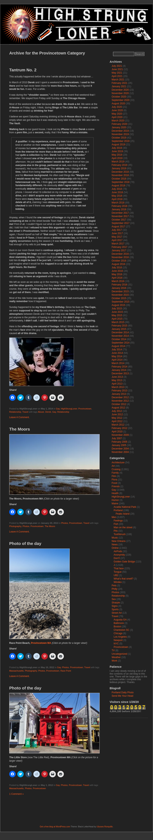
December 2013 (120, 373)
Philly (114, 589)
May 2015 (117, 315)
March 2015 (118, 322)
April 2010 (117, 431)
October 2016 (119, 260)
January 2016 (119, 288)
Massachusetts (16, 671)
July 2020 (117, 107)
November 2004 (120, 452)
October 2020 (119, 96)
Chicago (118, 633)
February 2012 (119, 428)
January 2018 (119, 209)
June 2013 (117, 376)
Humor (115, 500)
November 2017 (120, 216)
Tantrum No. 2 (23, 70)
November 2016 (120, 257)
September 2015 (121, 301)
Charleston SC (121, 630)
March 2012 (118, 424)
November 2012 (120, 400)
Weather (116, 657)
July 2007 (117, 438)
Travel (25, 412)
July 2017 (117, 230)
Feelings (118, 520)
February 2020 (119, 124)
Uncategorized (119, 653)
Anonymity (119, 554)
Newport (118, 640)
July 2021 (117, 66)
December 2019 (120, 130)
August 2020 (118, 103)
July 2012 (117, 411)
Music (115, 537)
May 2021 (117, 72)
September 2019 (121, 141)
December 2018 (120, 171)
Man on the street (123, 527)
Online (115, 548)
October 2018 (119, 178)
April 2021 (117, 76)
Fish (116, 524)
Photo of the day (25, 543)
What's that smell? (123, 578)
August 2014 (118, 346)
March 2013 (118, 387)
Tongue (117, 571)
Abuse (41, 412)
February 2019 (119, 165)
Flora (114, 479)
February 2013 (119, 390)
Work (114, 660)
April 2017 (117, 240)
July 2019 (117, 148)
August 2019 (118, 144)
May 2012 (117, 417)
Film (114, 476)
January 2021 (119, 86)
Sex (114, 599)
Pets (114, 585)
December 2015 (120, 291)
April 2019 (117, 158)
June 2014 (117, 353)
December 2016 (120, 253)
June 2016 (117, 271)
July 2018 (117, 189)
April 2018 (117, 199)
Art (113, 466)
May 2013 (117, 380)
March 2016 (118, 281)
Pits (116, 530)
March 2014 (118, 363)
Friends (116, 486)
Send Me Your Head (122, 695)
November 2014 (120, 335)
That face (119, 568)
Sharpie (116, 602)
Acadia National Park (125, 507)
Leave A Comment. (19, 417)
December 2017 (120, 212)
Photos (64, 523)
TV (113, 650)
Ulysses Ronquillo (105, 827)
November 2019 (120, 134)
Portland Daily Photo (123, 692)
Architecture (118, 462)
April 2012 (117, 421)
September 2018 (121, 182)
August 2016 (118, 264)
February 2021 (119, 83)
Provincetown (84, 408)
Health (115, 493)
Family (115, 472)
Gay (58, 408)
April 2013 (117, 383)
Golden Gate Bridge (124, 561)
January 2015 (119, 329)
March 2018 (118, 202)
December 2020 (120, 89)
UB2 (116, 575)
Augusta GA (120, 619)
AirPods (118, 551)
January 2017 (119, 250)
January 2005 (119, 445)
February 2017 (119, 247)
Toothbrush (119, 534)
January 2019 (119, 168)
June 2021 (117, 69)
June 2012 (117, 414)
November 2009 (120, 435)
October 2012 (119, 404)
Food (114, 483)
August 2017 (118, 226)
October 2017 (119, 219)
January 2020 (119, 127)
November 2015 (120, 294)
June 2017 (117, 233)
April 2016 (117, 277)
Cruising (116, 469)
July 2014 (117, 349)
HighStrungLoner (69, 408)
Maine (115, 503)
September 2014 (121, 342)
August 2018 (118, 185)
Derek (48, 412)
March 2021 (118, 79)
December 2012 (120, 397)
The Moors (19, 429)
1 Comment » (16, 794)
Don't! (117, 558)
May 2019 (117, 154)
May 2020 (117, 113)
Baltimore (119, 623)
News (115, 544)
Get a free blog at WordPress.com (55, 827)
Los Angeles (120, 636)
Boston (117, 626)
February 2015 (119, 325)
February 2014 (119, 366)
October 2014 (119, 339)
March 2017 (118, 243)
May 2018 (117, 195)
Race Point (65, 671)
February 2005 (119, 441)
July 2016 (117, 267)
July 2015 (117, 308)
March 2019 (118, 161)
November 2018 (120, 175)
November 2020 (120, 93)
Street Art (117, 612)
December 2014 (120, 332)
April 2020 (117, 117)
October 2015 (119, 298)
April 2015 (117, 318)
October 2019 (119, 137)
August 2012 (118, 407)
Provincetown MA (41, 643)
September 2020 (121, 100)
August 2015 (118, 305)
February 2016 (119, 284)
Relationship (15, 412)
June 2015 (117, 312)
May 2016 (117, 274)
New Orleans (118, 541)
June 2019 (117, 151)
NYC (116, 643)
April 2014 (117, 359)
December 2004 (120, 448)
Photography (15, 526)
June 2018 (117, 192)
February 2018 (119, 206)
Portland (118, 510)
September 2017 (121, 223)
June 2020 (117, 110)
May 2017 (117, 236)
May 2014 (117, 356)
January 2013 (119, 394)
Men (114, 517)
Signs (115, 606)
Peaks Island (123, 513)
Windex (118, 582)
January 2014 (119, 370)
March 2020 (118, 120)
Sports (115, 609)
